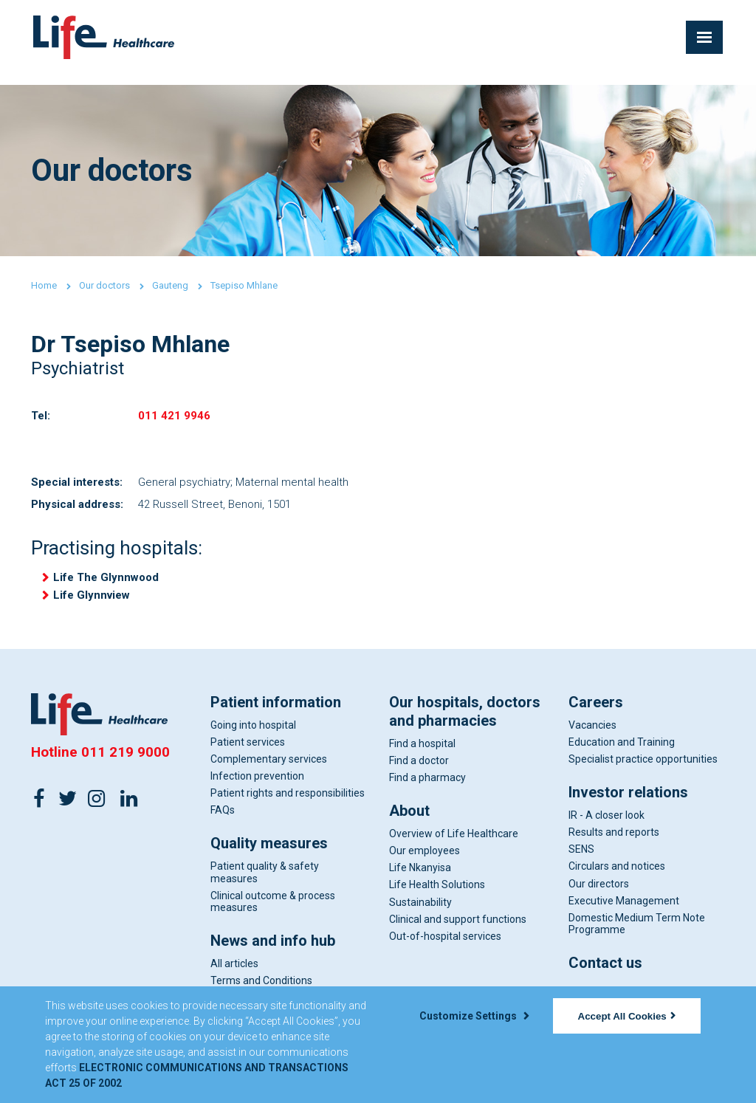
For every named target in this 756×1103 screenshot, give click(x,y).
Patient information (275, 715)
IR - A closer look (606, 828)
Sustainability (420, 915)
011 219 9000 (125, 765)
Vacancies (592, 738)
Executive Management (623, 914)
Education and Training (621, 755)
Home (44, 285)
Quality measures (269, 857)
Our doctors (104, 285)
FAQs (222, 823)
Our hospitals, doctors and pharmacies (464, 725)
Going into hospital (253, 738)
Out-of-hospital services (445, 949)
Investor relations (628, 805)
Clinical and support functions (457, 932)
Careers (595, 715)
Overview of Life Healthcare (453, 847)
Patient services (247, 755)
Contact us (605, 976)
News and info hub (272, 954)
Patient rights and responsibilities (287, 806)
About (409, 824)
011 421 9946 (174, 418)
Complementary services (268, 772)
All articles (234, 977)
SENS (581, 862)
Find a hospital (422, 757)
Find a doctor (419, 774)
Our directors (598, 897)
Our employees (424, 864)
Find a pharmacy (427, 791)
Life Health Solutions (437, 898)
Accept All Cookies (627, 1016)
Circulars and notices (616, 880)
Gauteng (170, 285)
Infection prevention (257, 789)
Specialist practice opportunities (643, 772)
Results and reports (613, 845)
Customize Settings (474, 1016)
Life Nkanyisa (420, 881)
